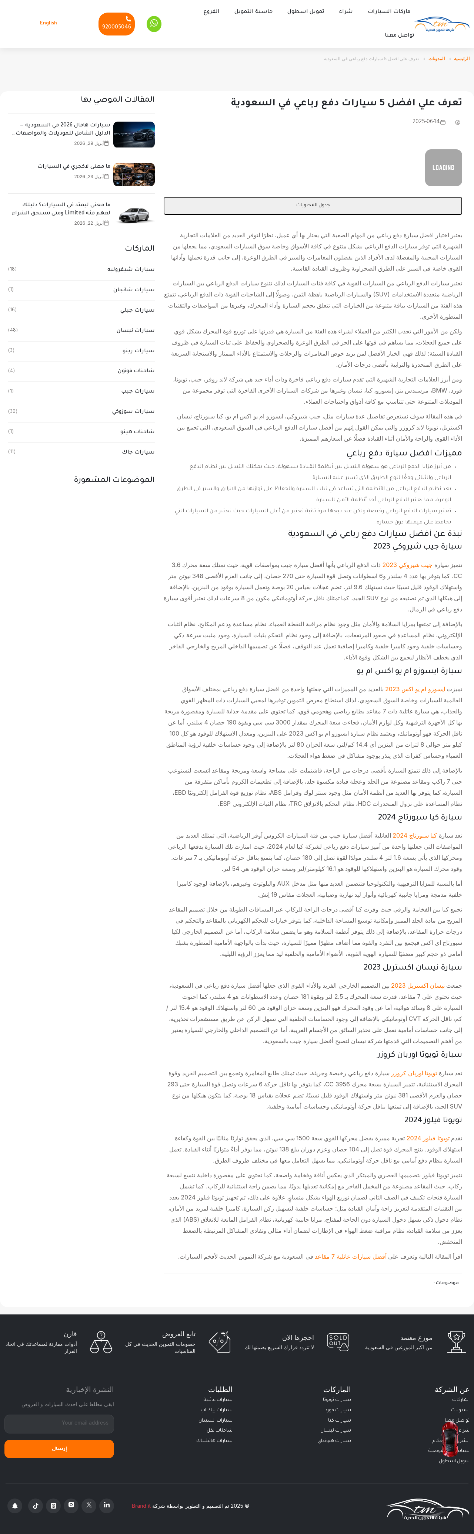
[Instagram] (71, 1505)
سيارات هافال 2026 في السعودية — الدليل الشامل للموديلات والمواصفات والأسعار (63, 130)
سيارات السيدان (215, 1420)
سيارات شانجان (134, 290)
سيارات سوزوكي (133, 411)
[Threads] (53, 1505)
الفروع (212, 12)
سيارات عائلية (218, 1399)
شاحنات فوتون (136, 371)
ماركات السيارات (389, 12)
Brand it (141, 1505)
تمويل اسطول (305, 12)
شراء (346, 12)
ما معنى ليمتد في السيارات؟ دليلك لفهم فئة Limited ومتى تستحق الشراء (61, 209)
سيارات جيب (138, 391)
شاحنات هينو (137, 432)
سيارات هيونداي (334, 1440)
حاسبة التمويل (253, 12)
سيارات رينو (139, 351)
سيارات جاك (138, 452)
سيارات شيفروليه (131, 269)
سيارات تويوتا (337, 1399)
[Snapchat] (14, 1505)
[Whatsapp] (154, 24)
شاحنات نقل (220, 1430)
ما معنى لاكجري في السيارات (73, 166)
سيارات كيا (339, 1420)
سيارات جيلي (137, 310)
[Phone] (117, 23)
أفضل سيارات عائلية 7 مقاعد (350, 1255)
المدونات (436, 58)
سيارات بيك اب (217, 1409)
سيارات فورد (338, 1409)
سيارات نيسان (136, 330)
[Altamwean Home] (442, 23)
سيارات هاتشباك (214, 1440)
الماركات (461, 1399)
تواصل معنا (399, 35)
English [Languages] (48, 23)
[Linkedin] (106, 1505)
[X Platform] (88, 1505)
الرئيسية (462, 58)
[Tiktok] (35, 1505)
